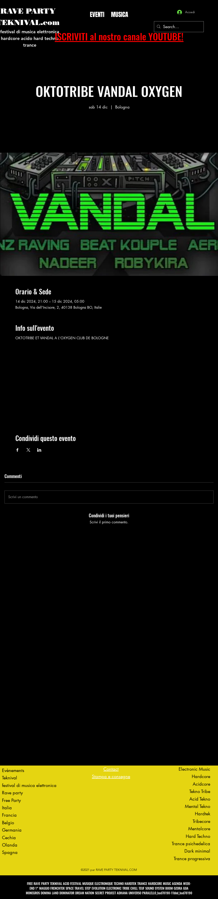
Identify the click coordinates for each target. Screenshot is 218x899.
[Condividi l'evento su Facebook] (17, 450)
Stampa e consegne (111, 776)
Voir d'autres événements (109, 131)
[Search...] (178, 26)
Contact (111, 769)
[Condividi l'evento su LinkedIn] (39, 450)
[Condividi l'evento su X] (28, 450)
